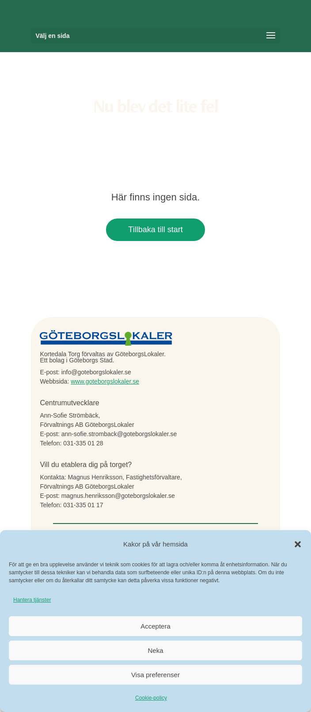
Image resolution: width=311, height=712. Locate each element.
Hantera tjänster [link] (32, 600)
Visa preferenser (155, 674)
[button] (297, 544)
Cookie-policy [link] (151, 698)
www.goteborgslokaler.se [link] (105, 381)
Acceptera (155, 626)
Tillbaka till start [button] (155, 229)
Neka (155, 650)
